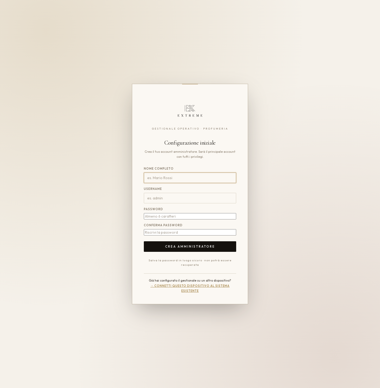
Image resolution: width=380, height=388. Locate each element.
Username (153, 189)
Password (153, 209)
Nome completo (159, 168)
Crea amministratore (190, 246)
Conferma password (163, 225)
